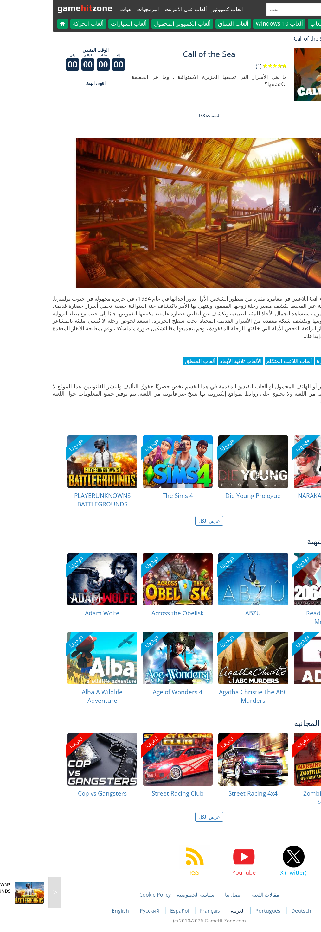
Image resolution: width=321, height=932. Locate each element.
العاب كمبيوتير (178, 9)
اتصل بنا (184, 894)
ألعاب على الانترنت (137, 9)
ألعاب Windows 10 (230, 23)
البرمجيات (99, 9)
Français (161, 910)
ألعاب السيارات (80, 23)
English (72, 910)
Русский (101, 910)
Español (131, 910)
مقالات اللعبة (216, 894)
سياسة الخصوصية (146, 894)
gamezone (36, 8)
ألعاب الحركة (39, 23)
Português (220, 910)
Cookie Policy (106, 894)
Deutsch (252, 910)
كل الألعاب (273, 23)
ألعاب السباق (184, 23)
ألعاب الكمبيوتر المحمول (133, 23)
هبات (76, 9)
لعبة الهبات (296, 38)
